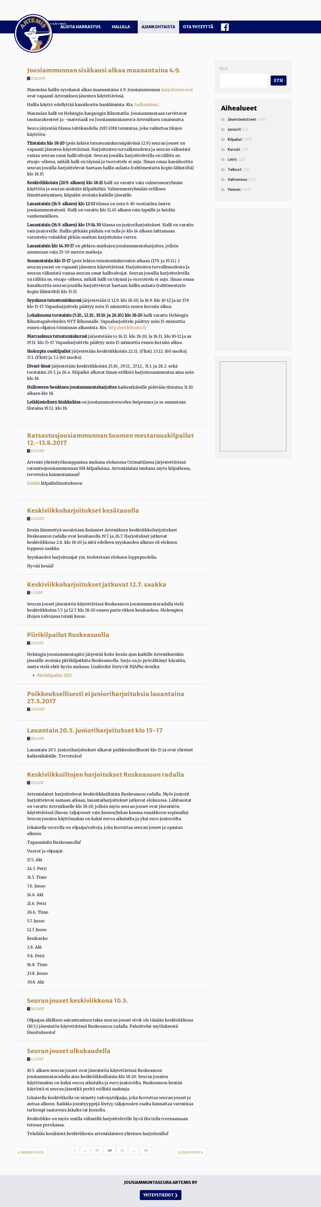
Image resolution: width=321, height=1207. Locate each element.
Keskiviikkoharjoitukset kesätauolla (83, 500)
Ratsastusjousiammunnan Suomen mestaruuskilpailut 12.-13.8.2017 (110, 428)
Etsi (224, 57)
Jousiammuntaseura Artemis (132, 13)
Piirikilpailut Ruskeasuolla (68, 624)
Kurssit (234, 139)
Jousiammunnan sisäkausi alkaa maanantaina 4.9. (104, 59)
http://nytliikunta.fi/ (127, 317)
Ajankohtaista (158, 26)
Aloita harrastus (80, 26)
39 (97, 1140)
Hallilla (121, 26)
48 (146, 1140)
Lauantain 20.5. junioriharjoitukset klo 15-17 (95, 720)
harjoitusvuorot (177, 79)
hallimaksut (146, 94)
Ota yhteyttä (198, 26)
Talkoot (235, 159)
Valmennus (237, 169)
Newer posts (31, 1142)
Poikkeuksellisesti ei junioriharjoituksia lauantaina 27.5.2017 (105, 687)
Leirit (232, 149)
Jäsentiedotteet (242, 109)
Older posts (190, 1142)
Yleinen (234, 179)
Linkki (33, 472)
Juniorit (234, 119)
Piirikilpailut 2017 (54, 664)
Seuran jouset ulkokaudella (69, 1040)
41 (122, 1140)
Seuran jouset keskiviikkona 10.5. (77, 990)
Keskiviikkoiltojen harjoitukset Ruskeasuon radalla (105, 764)
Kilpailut (235, 129)
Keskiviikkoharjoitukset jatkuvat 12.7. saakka (96, 574)
